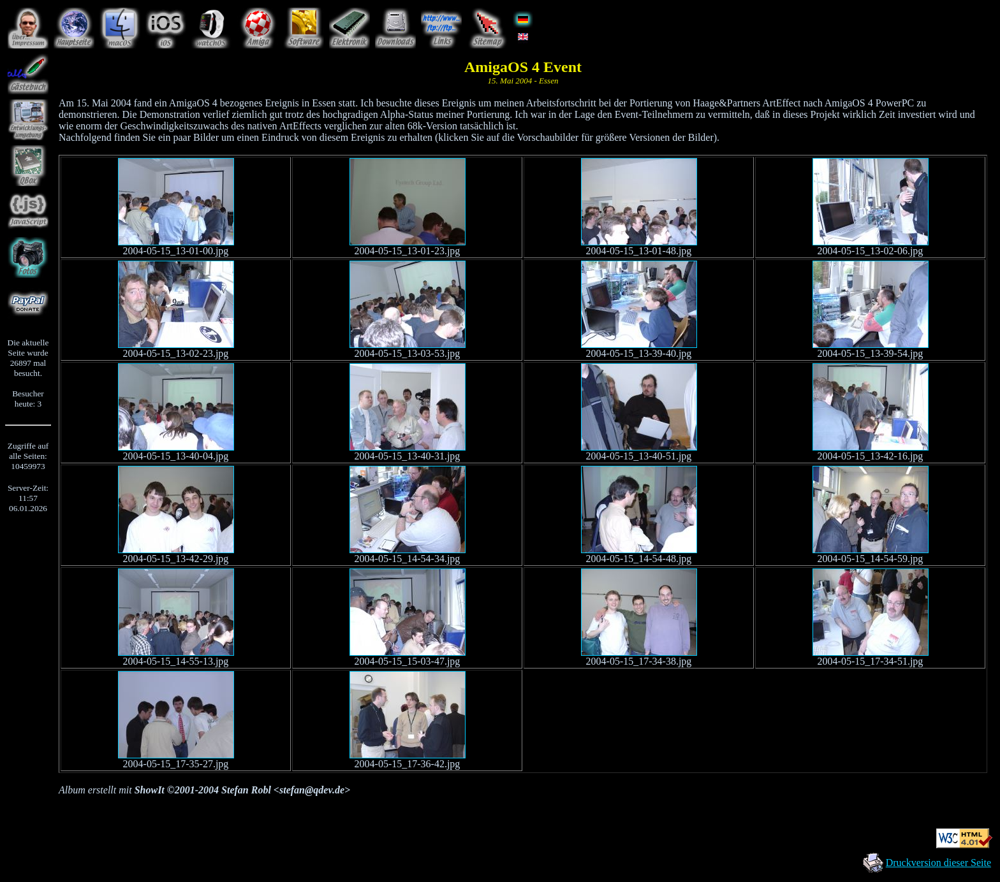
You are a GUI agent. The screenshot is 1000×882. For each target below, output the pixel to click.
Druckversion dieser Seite (938, 862)
